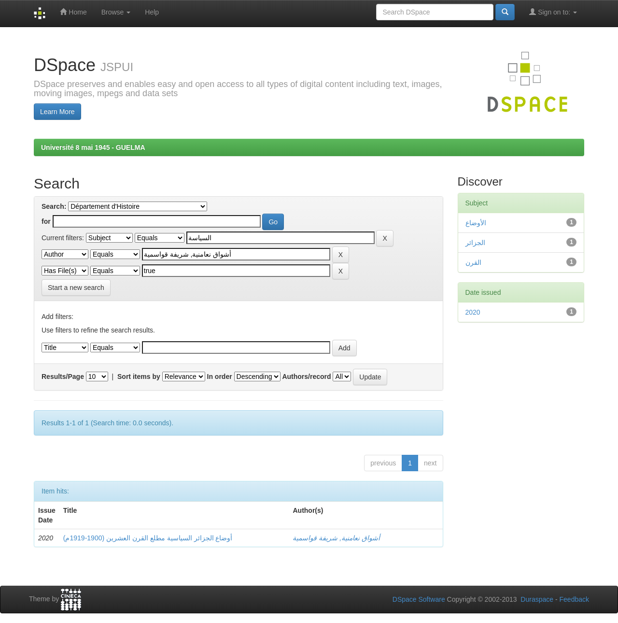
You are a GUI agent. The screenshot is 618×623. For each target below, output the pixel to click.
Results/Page (63, 376)
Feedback (574, 599)
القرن (473, 262)
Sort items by (138, 376)
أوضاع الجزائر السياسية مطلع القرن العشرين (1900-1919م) (148, 538)
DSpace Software (419, 599)
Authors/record (306, 376)
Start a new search (76, 287)
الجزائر (475, 242)
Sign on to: (553, 12)
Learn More (57, 112)
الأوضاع (475, 223)
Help (152, 12)
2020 (472, 312)
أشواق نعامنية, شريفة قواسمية (336, 538)
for (46, 221)
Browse (116, 12)
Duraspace (536, 599)
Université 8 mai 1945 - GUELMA (93, 147)
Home (73, 12)
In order (219, 376)
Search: (54, 206)
